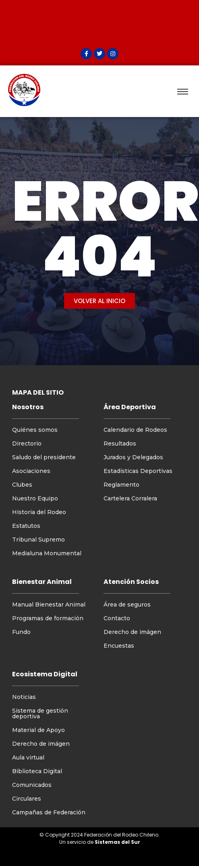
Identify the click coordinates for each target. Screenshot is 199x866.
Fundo (21, 632)
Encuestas (119, 645)
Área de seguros (127, 604)
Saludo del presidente (44, 457)
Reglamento (121, 484)
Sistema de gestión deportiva (40, 713)
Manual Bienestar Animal (48, 604)
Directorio (26, 443)
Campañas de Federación (48, 812)
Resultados (120, 443)
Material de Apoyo (38, 730)
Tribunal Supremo (38, 539)
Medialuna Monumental (46, 553)
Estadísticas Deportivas (138, 471)
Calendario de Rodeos (135, 429)
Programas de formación (47, 618)
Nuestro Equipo (35, 498)
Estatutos (26, 525)
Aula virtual (28, 757)
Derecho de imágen (132, 632)
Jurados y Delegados (133, 457)
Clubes (22, 484)
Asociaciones (31, 471)
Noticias (24, 697)
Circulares (26, 798)
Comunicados (32, 785)
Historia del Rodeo (39, 512)
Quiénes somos (35, 429)
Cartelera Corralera (130, 498)
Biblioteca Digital (37, 771)
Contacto (117, 618)
